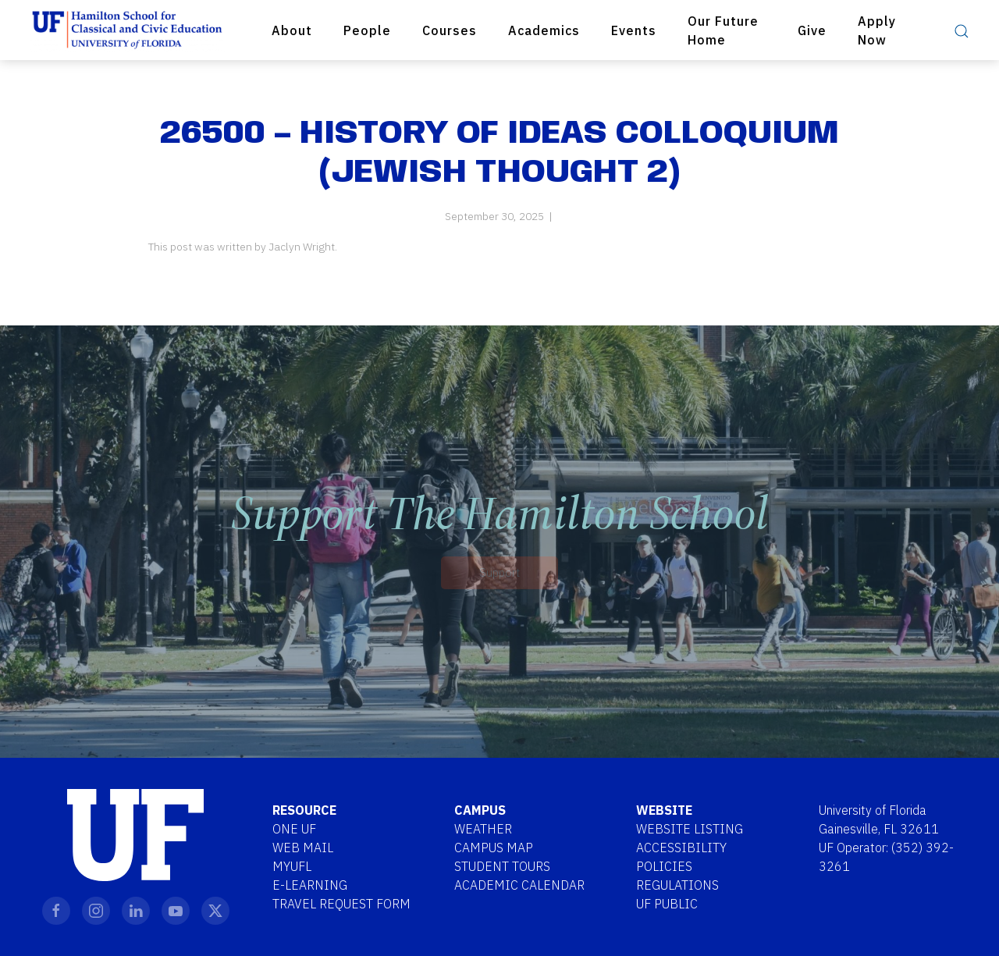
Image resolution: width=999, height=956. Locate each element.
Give (812, 30)
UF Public (667, 904)
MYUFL (291, 866)
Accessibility (681, 847)
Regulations (677, 885)
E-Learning (309, 885)
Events (633, 30)
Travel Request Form (341, 904)
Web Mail (302, 847)
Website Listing (689, 829)
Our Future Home (723, 30)
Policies (664, 866)
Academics (544, 30)
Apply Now (877, 30)
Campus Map (493, 847)
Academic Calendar (519, 885)
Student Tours (502, 866)
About (292, 30)
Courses (449, 30)
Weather (483, 829)
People (367, 30)
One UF (294, 829)
